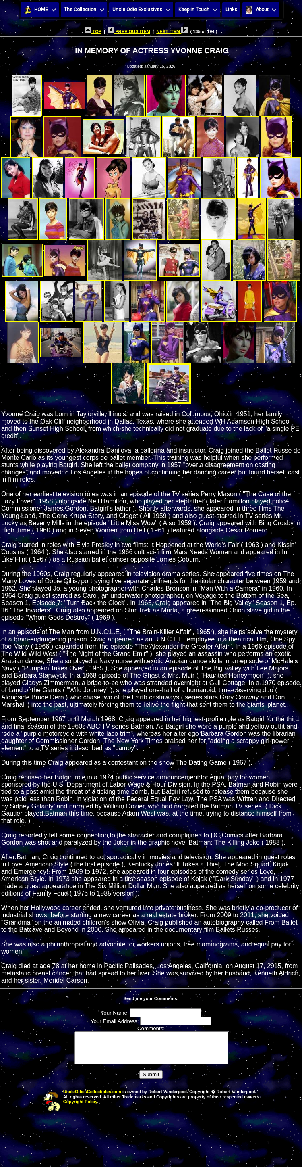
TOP (93, 31)
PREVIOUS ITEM (129, 31)
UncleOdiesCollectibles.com (92, 1097)
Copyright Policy (80, 1107)
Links (231, 10)
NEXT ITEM (172, 31)
